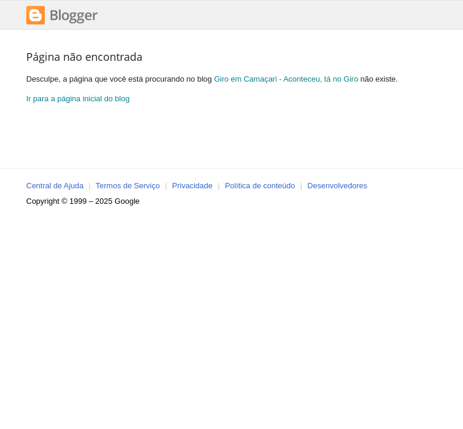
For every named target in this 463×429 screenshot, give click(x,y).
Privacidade (192, 185)
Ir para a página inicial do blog (77, 98)
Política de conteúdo (260, 185)
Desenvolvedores (337, 185)
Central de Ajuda (54, 185)
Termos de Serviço (128, 185)
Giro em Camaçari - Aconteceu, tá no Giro (286, 78)
